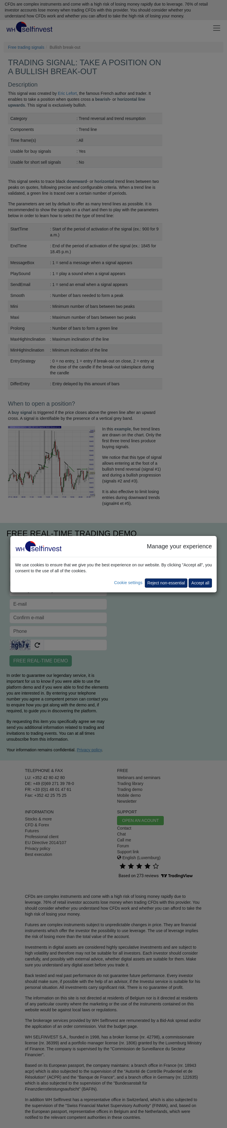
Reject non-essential (166, 583)
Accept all (200, 583)
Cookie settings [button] (128, 582)
